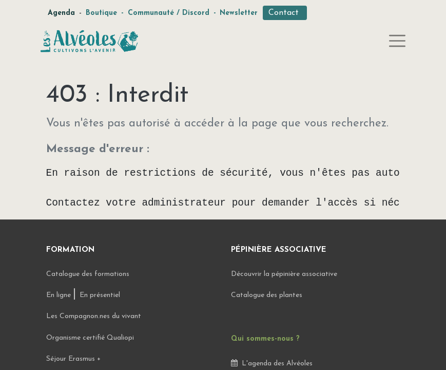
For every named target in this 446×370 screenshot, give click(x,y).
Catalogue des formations (87, 274)
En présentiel (100, 295)
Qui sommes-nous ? (265, 339)
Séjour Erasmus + (73, 359)
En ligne (59, 295)
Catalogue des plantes (266, 295)
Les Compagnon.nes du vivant (93, 316)
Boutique (101, 13)
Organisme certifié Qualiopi (90, 338)
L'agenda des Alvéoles (272, 363)
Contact (285, 13)
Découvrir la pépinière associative (285, 274)
